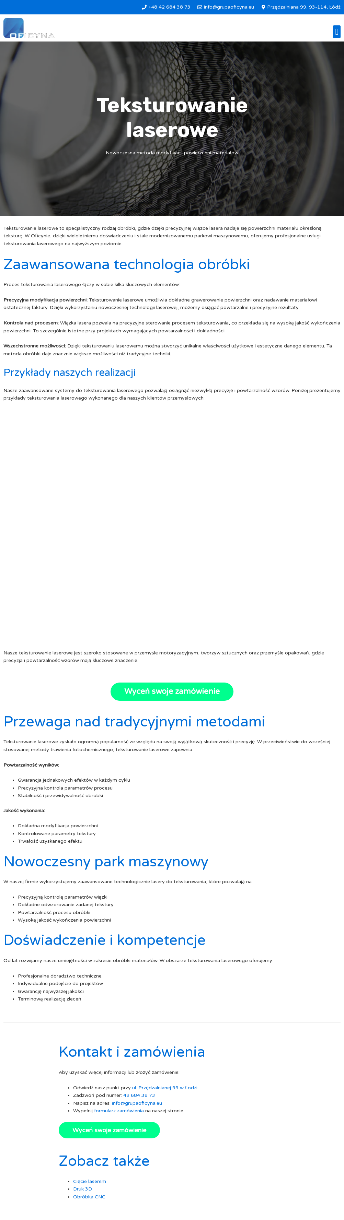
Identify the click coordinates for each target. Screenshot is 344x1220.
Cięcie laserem (89, 1181)
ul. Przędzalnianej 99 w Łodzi (164, 1088)
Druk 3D (82, 1189)
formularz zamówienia (119, 1111)
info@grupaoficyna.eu (137, 1103)
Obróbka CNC (89, 1197)
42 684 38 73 (139, 1095)
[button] (337, 31)
